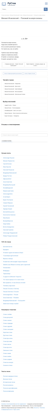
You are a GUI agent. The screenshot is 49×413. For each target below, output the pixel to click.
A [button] (23, 39)
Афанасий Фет (7, 179)
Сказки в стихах (7, 365)
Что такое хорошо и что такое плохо (13, 279)
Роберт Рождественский (10, 236)
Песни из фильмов (8, 391)
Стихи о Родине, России (29, 73)
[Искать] (46, 9)
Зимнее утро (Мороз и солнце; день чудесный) (16, 264)
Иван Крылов (7, 167)
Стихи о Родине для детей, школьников (13, 73)
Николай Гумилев (8, 230)
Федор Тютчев (7, 176)
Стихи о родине (7, 359)
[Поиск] (22, 9)
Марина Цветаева (8, 191)
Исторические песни (9, 382)
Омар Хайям (6, 224)
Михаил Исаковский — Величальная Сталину (15, 94)
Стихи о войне (7, 356)
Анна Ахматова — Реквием (11, 297)
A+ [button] (26, 39)
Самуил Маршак (8, 203)
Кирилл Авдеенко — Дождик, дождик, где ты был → (35, 64)
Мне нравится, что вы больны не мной (14, 282)
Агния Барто (6, 197)
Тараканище (6, 273)
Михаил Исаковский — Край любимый (13, 89)
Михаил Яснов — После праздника (12, 107)
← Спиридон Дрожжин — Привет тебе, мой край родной (13, 64)
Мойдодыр (6, 270)
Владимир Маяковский (9, 173)
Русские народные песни (10, 376)
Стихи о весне (7, 344)
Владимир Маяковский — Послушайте (14, 300)
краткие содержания (20, 404)
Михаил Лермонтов (8, 161)
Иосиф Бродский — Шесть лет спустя (13, 110)
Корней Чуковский (8, 206)
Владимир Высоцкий (9, 185)
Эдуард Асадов (7, 209)
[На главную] (9, 5)
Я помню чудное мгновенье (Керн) (13, 252)
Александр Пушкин (8, 158)
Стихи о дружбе (7, 326)
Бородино (6, 249)
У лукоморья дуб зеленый (10, 255)
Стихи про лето (7, 347)
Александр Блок (8, 194)
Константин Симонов (9, 215)
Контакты (36, 407)
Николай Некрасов (8, 170)
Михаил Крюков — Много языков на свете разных (16, 113)
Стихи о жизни (7, 320)
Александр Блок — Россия (10, 294)
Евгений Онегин (7, 246)
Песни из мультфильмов (10, 388)
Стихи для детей (8, 317)
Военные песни (7, 379)
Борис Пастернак (8, 200)
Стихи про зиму (7, 341)
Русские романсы (8, 385)
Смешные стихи (7, 350)
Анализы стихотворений (7, 404)
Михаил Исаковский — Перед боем (12, 83)
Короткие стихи (7, 332)
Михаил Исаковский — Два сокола (12, 86)
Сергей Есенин (7, 164)
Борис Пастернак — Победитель (12, 115)
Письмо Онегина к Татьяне (11, 291)
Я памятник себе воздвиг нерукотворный (15, 261)
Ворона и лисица (8, 258)
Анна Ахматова (7, 182)
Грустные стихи (7, 335)
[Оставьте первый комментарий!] (24, 135)
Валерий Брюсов (8, 221)
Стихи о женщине (8, 329)
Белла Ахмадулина (8, 227)
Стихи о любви (7, 314)
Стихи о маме (7, 353)
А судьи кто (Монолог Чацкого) (12, 276)
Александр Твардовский (10, 233)
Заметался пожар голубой (10, 303)
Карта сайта (16, 409)
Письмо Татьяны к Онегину (11, 288)
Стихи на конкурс (8, 362)
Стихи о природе (8, 323)
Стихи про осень (8, 338)
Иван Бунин (6, 218)
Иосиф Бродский (8, 188)
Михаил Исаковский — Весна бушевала (13, 91)
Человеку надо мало (9, 285)
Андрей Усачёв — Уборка (10, 105)
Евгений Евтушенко (8, 212)
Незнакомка (6, 267)
